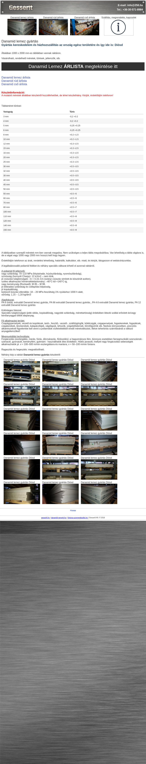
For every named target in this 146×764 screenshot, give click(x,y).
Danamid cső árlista (14, 84)
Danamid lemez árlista (15, 77)
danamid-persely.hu (58, 518)
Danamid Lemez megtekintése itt (72, 66)
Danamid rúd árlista (14, 80)
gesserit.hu (45, 518)
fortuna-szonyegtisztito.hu (78, 518)
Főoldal (73, 511)
